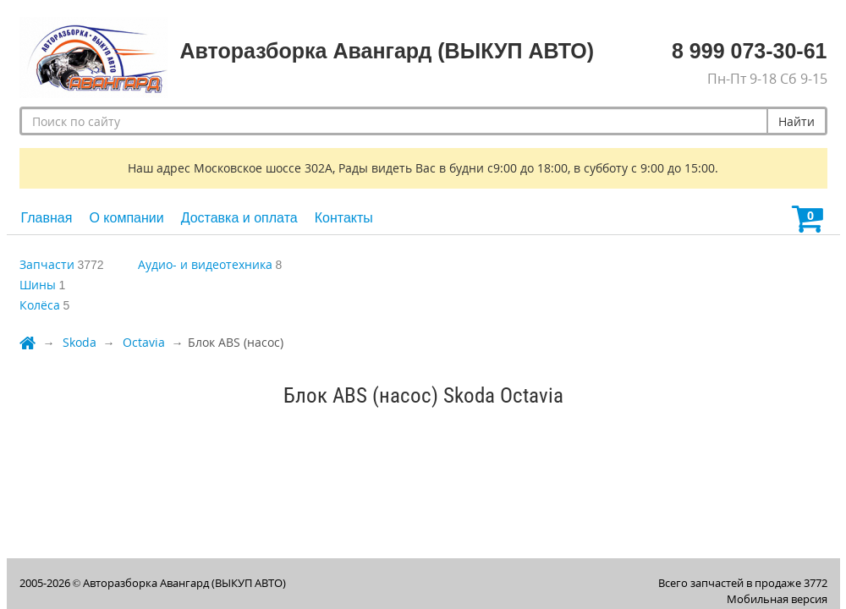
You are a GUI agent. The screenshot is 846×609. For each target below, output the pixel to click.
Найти (796, 121)
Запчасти (46, 264)
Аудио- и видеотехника (205, 264)
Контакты (344, 218)
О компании (126, 218)
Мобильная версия (777, 598)
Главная (47, 218)
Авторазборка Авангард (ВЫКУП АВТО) (184, 582)
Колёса (39, 305)
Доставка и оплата (239, 218)
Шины (37, 285)
